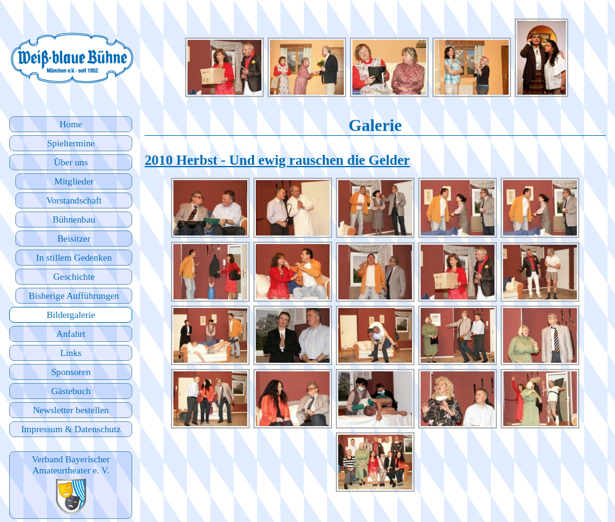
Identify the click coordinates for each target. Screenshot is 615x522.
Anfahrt (71, 333)
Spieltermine (71, 143)
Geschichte (73, 276)
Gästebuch (70, 391)
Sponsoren (70, 371)
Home (71, 124)
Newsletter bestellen (71, 410)
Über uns (71, 162)
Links (71, 352)
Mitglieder (73, 181)
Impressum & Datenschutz (71, 429)
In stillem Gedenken (74, 257)
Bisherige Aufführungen (74, 295)
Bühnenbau (74, 219)
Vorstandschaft (73, 200)
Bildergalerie (71, 314)
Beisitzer (73, 238)
